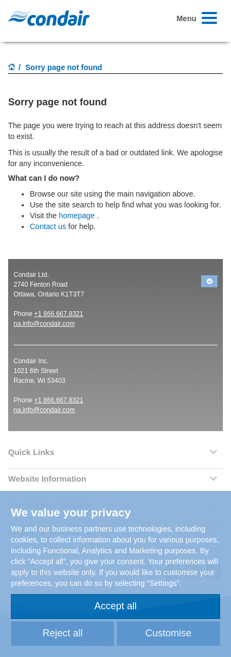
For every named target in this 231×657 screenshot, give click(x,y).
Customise (168, 633)
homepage (76, 215)
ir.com (66, 323)
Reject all (62, 633)
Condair (48, 18)
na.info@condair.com (44, 410)
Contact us (48, 226)
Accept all (115, 606)
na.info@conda (35, 323)
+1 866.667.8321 (58, 314)
